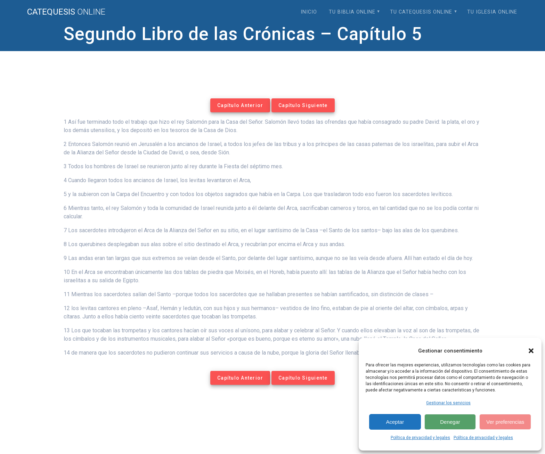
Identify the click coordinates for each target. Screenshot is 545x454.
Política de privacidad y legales (420, 437)
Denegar (450, 422)
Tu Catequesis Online (421, 12)
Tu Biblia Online (352, 12)
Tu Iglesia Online (492, 12)
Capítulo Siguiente (303, 105)
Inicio (309, 12)
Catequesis (66, 12)
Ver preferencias (505, 422)
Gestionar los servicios (448, 402)
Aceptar (395, 422)
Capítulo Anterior (240, 105)
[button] (531, 350)
